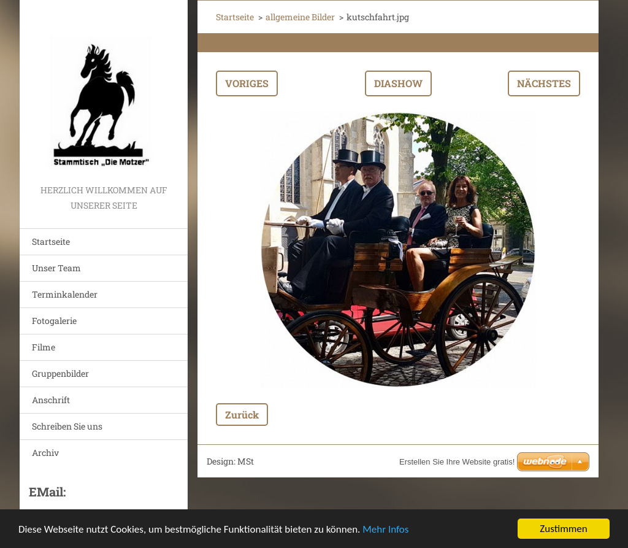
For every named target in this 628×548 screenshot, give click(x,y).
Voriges (247, 83)
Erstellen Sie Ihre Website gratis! (457, 461)
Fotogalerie (54, 320)
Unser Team (56, 268)
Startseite (51, 241)
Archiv (45, 452)
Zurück (242, 414)
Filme (43, 347)
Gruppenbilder (60, 373)
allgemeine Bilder (300, 17)
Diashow (398, 83)
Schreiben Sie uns (67, 426)
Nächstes (544, 83)
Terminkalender (65, 294)
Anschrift (51, 400)
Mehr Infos (385, 529)
